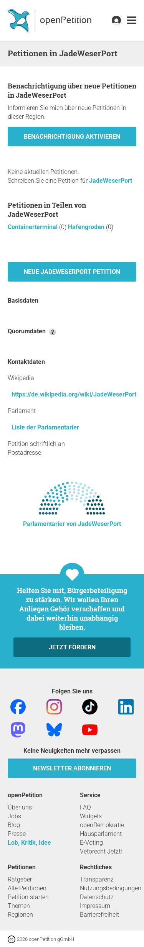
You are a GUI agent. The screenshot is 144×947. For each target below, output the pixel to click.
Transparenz (97, 879)
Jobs (14, 816)
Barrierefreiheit (99, 914)
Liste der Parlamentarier (45, 427)
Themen (19, 905)
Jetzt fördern (72, 647)
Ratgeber (20, 879)
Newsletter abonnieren (72, 768)
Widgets (91, 816)
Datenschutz (97, 897)
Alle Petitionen (27, 888)
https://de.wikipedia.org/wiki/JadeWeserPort (74, 394)
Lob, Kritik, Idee (29, 842)
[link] (131, 20)
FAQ (85, 807)
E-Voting (91, 842)
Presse (17, 833)
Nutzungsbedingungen (110, 888)
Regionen (20, 914)
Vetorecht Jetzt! (101, 851)
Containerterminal (33, 227)
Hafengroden (87, 227)
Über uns (20, 807)
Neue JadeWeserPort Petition (72, 271)
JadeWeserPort (110, 180)
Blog (14, 825)
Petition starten (28, 897)
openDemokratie (102, 825)
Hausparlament (101, 833)
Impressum (95, 905)
